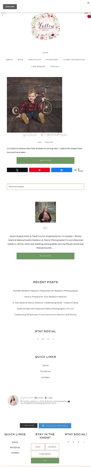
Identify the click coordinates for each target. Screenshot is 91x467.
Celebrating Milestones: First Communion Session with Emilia (45, 314)
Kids (39, 142)
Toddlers (48, 142)
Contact (46, 377)
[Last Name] (52, 438)
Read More (45, 160)
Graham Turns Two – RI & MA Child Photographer (45, 135)
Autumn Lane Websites (54, 463)
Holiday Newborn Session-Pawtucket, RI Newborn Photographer (45, 291)
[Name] (38, 438)
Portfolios (45, 371)
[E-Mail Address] (45, 445)
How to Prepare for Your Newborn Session (45, 297)
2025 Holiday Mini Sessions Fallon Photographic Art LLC (45, 308)
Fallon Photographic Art (45, 26)
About (45, 228)
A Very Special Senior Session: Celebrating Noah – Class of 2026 (45, 303)
